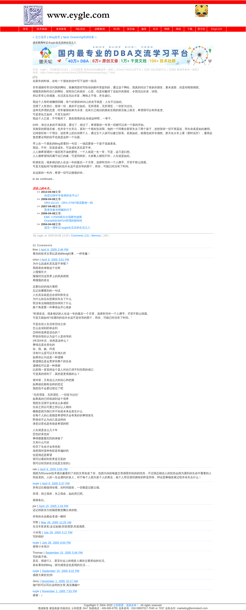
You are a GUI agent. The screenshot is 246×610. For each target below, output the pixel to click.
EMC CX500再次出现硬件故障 (63, 217)
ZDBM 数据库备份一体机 (183, 69)
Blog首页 (54, 37)
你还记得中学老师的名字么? (61, 195)
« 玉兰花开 (39, 37)
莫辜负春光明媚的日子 (58, 209)
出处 (64, 69)
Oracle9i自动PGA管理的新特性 (63, 220)
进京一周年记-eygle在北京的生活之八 (67, 227)
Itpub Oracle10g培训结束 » (80, 37)
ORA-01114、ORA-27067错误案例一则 (68, 202)
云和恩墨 (78, 69)
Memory (96, 235)
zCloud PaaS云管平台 (128, 69)
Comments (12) (80, 235)
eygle (43, 69)
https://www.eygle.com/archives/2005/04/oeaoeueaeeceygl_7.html (77, 72)
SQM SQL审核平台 (155, 69)
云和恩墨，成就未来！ (126, 605)
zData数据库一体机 (102, 69)
